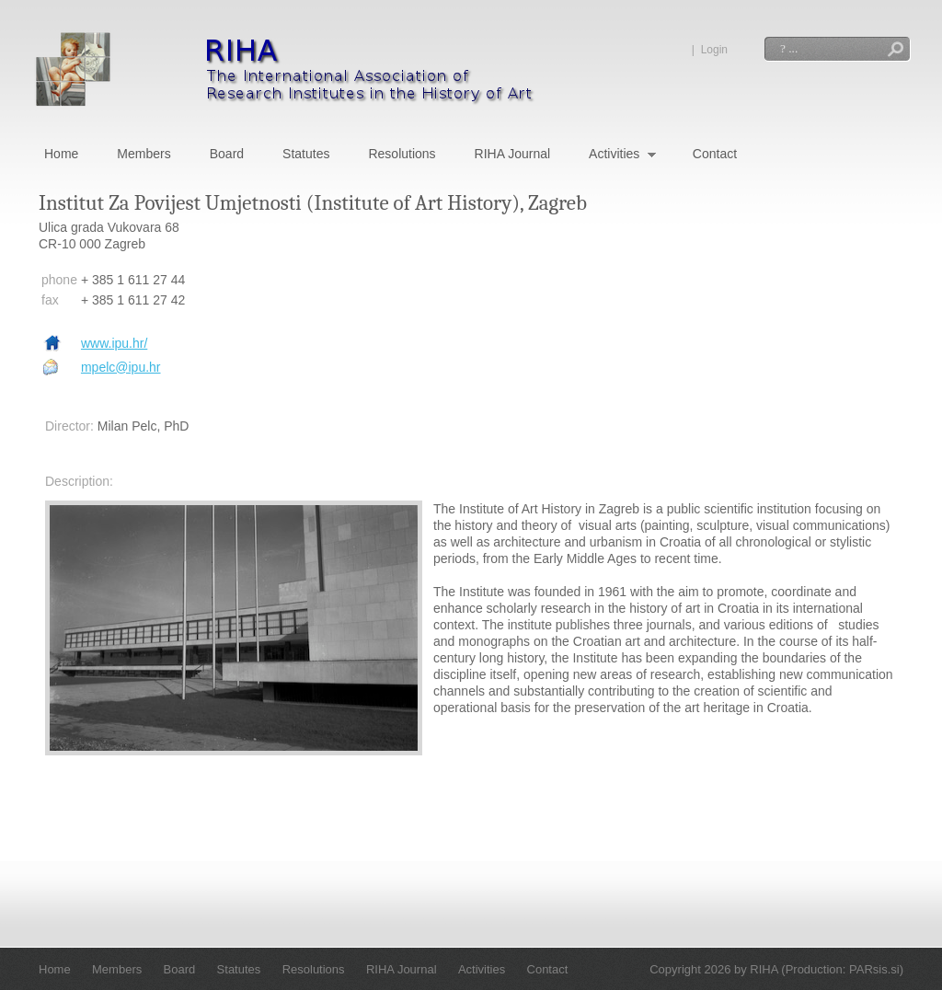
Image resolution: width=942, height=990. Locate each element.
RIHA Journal (512, 153)
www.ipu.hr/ (114, 343)
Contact (715, 153)
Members (143, 153)
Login (714, 49)
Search (895, 51)
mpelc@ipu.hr (121, 367)
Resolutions (401, 153)
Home (61, 153)
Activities (622, 155)
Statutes (305, 153)
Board (227, 153)
